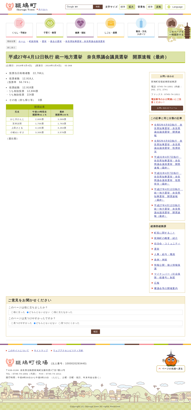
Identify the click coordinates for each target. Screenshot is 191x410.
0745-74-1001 (20, 374)
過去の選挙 (56, 41)
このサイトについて (18, 350)
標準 (123, 7)
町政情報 (33, 41)
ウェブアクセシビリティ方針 (68, 350)
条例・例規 (160, 259)
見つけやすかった (23, 323)
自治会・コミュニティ (167, 243)
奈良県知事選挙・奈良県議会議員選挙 (85, 41)
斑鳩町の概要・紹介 (166, 238)
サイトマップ (41, 350)
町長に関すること (164, 233)
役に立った (19, 312)
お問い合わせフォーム (167, 108)
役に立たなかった (63, 312)
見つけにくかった (70, 323)
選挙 (44, 41)
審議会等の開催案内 (166, 288)
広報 (156, 283)
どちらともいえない (39, 312)
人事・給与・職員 (164, 254)
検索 (98, 7)
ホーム (22, 41)
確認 (95, 331)
